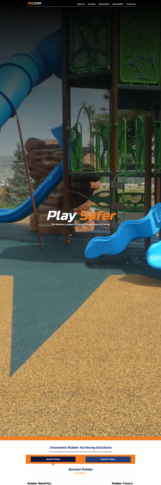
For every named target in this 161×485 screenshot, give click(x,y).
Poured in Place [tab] (108, 459)
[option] (80, 218)
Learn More (80, 473)
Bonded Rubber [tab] (53, 459)
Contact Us (130, 4)
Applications (104, 4)
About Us (80, 4)
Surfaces (91, 4)
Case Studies (117, 4)
